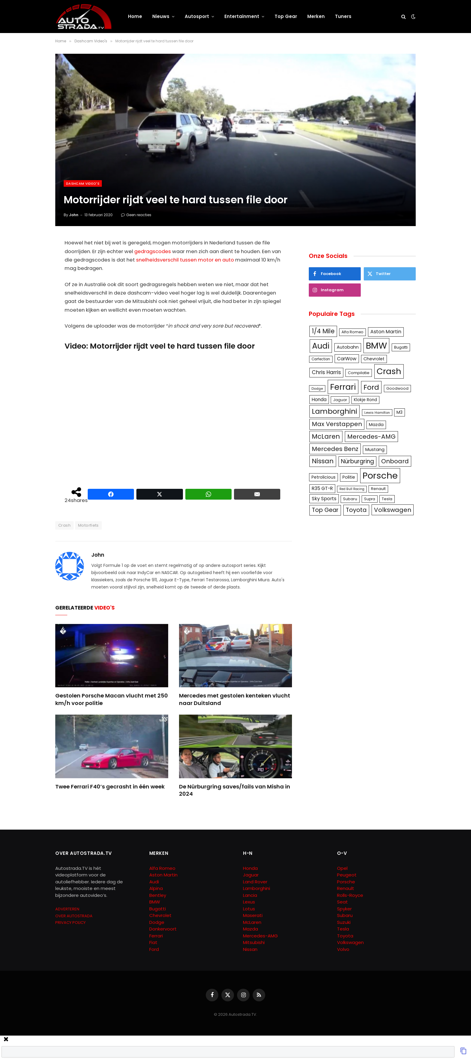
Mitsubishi (254, 942)
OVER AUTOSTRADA (74, 916)
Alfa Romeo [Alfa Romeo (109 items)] (352, 331)
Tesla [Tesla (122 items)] (387, 499)
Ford (154, 949)
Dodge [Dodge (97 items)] (317, 388)
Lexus (249, 902)
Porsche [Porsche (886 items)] (380, 475)
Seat (342, 902)
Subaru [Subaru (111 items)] (350, 498)
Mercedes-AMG (260, 936)
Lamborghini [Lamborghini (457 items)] (334, 411)
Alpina (156, 888)
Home (135, 16)
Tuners (343, 16)
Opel (342, 868)
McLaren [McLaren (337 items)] (326, 436)
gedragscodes (152, 251)
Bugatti (157, 909)
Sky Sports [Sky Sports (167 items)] (324, 498)
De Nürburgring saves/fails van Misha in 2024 (234, 790)
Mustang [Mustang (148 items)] (374, 449)
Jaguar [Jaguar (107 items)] (340, 399)
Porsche (346, 882)
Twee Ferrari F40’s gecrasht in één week (110, 786)
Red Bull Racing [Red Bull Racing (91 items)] (351, 489)
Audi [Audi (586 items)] (321, 345)
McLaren (252, 922)
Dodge (156, 922)
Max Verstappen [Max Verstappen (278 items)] (337, 424)
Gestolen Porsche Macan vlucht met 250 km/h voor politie (111, 699)
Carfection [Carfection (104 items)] (320, 359)
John (73, 214)
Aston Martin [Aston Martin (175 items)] (385, 331)
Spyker (344, 909)
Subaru (345, 915)
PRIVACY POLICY (70, 922)
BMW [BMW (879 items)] (376, 345)
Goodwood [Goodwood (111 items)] (397, 388)
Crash (64, 525)
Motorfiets (88, 525)
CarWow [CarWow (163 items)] (347, 359)
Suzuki (344, 922)
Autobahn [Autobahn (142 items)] (348, 347)
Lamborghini (256, 888)
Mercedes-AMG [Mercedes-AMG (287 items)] (371, 436)
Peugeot (347, 875)
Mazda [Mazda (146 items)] (376, 425)
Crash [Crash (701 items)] (389, 371)
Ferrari (156, 936)
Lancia (250, 895)
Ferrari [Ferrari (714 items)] (343, 387)
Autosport (197, 16)
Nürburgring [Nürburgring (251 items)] (357, 461)
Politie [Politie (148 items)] (348, 477)
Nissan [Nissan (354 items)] (323, 461)
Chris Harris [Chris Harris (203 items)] (326, 372)
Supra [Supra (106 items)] (369, 498)
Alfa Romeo (163, 868)
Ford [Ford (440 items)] (371, 387)
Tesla (343, 929)
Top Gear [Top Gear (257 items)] (325, 510)
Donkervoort (163, 929)
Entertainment (241, 16)
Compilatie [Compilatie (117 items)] (358, 372)
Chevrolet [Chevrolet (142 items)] (373, 359)
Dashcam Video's (82, 183)
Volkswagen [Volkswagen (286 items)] (392, 510)
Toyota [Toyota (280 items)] (356, 510)
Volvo (343, 949)
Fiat (153, 942)
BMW (154, 902)
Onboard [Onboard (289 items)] (395, 461)
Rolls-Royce (350, 895)
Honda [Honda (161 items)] (319, 399)
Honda (250, 868)
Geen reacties (136, 214)
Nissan (250, 949)
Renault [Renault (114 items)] (378, 488)
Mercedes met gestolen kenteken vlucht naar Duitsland (234, 699)
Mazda (250, 929)
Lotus (249, 909)
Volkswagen (350, 942)
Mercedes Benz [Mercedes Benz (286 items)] (335, 449)
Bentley (157, 895)
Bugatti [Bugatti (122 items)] (401, 347)
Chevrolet (160, 915)
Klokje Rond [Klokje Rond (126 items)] (365, 400)
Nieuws (160, 16)
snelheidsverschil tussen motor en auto (185, 259)
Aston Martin (163, 875)
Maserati (253, 915)
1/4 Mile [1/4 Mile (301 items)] (323, 331)
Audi (154, 882)
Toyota (345, 936)
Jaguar (251, 875)
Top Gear (286, 16)
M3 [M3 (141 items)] (400, 412)
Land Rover (255, 882)
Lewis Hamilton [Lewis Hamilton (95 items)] (377, 412)
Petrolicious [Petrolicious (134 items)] (323, 477)
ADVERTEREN (67, 909)
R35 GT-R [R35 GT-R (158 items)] (322, 488)
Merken (316, 16)
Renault (345, 888)
